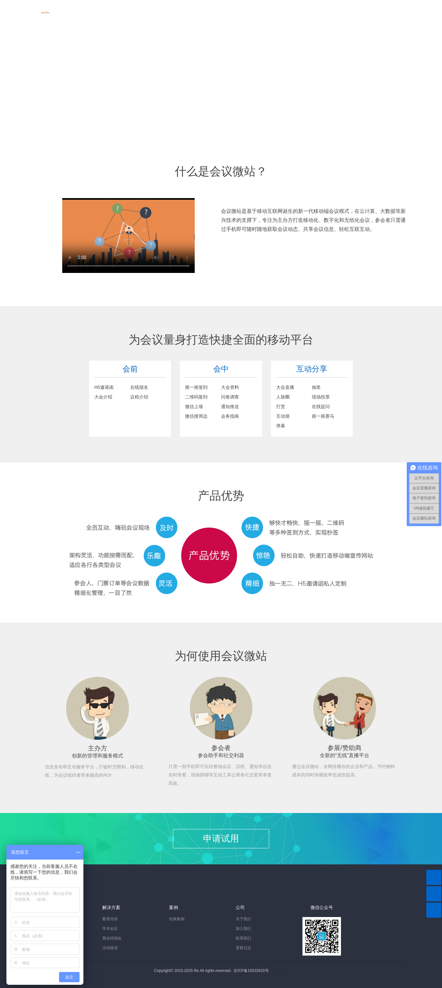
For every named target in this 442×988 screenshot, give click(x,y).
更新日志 (243, 948)
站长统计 (279, 970)
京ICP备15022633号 (251, 970)
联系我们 (243, 938)
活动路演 (110, 948)
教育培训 (110, 919)
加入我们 (243, 928)
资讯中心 (209, 9)
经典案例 (176, 919)
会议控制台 (398, 9)
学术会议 (110, 928)
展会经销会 (112, 938)
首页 (83, 9)
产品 (108, 9)
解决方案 (138, 9)
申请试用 (221, 839)
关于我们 (244, 9)
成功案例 (173, 9)
